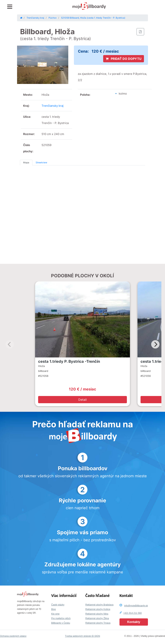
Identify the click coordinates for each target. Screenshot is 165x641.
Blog (53, 609)
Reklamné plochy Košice (97, 609)
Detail (82, 400)
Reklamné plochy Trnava (97, 623)
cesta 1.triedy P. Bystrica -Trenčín (69, 361)
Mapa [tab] (26, 162)
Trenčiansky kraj (53, 105)
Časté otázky (57, 604)
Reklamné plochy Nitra (96, 614)
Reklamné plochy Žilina (97, 618)
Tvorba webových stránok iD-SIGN (82, 636)
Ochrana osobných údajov (13, 636)
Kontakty (133, 622)
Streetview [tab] (41, 162)
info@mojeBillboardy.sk (136, 605)
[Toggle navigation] (9, 7)
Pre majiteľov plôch (61, 618)
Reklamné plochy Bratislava (99, 604)
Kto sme (55, 614)
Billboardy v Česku (60, 623)
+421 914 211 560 (132, 613)
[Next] (155, 344)
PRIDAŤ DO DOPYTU (123, 59)
